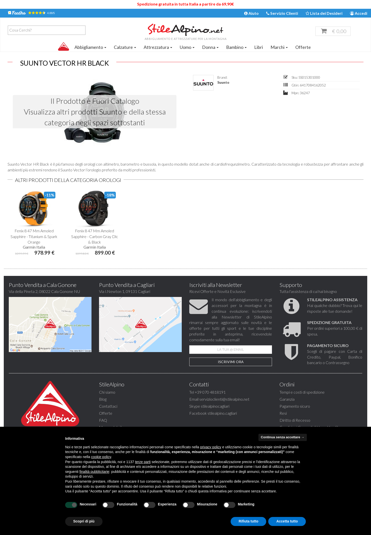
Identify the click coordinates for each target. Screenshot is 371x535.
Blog (103, 399)
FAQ (103, 420)
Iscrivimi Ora (231, 362)
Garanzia (287, 399)
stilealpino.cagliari (222, 413)
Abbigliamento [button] (90, 47)
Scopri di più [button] (84, 521)
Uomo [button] (187, 47)
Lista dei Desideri (324, 13)
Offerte (303, 47)
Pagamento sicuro (295, 406)
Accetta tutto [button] (287, 521)
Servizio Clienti (282, 13)
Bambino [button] (236, 47)
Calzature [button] (125, 47)
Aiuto (251, 13)
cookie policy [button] (101, 457)
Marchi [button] (279, 47)
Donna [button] (210, 47)
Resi (283, 413)
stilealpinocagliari (215, 406)
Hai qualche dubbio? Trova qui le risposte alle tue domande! (334, 305)
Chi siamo (107, 392)
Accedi (358, 13)
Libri (258, 47)
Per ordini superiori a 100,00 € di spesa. (334, 328)
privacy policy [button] (210, 447)
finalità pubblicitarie (94, 472)
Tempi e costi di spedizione (302, 392)
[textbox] (47, 30)
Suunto (223, 82)
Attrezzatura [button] (158, 47)
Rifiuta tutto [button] (248, 521)
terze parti (143, 462)
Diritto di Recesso (295, 420)
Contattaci (108, 406)
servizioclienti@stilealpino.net (224, 399)
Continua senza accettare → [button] (282, 437)
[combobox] (46, 30)
